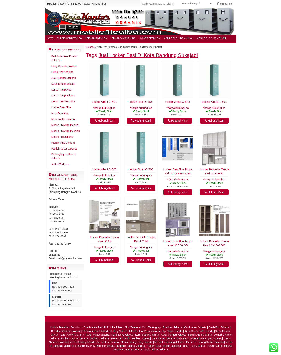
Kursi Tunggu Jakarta (173, 334)
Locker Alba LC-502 (141, 101)
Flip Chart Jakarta (172, 331)
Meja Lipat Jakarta (211, 338)
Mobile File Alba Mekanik (212, 38)
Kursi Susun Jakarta (147, 334)
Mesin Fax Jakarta (108, 342)
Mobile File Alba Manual (178, 38)
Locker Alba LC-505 (104, 169)
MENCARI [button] (224, 3)
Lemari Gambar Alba (122, 38)
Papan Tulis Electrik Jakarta (163, 345)
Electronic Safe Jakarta (96, 331)
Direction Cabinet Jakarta (66, 331)
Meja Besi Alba (60, 113)
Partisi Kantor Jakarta (64, 148)
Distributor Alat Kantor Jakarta (64, 58)
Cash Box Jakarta (218, 327)
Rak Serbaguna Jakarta (128, 349)
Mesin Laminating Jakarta (169, 342)
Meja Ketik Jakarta (187, 338)
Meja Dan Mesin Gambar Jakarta (130, 338)
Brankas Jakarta (172, 327)
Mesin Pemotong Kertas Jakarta (205, 342)
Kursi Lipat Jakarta (122, 334)
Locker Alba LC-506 (141, 169)
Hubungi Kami (104, 120)
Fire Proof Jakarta (149, 331)
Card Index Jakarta (195, 327)
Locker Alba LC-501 (104, 101)
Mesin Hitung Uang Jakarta (136, 342)
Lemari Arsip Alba (96, 38)
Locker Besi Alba (149, 38)
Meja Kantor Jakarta (63, 119)
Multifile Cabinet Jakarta (131, 345)
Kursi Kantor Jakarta (63, 83)
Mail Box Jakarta (99, 338)
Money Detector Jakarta (101, 345)
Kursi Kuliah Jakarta (97, 334)
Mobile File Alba (59, 327)
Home (50, 38)
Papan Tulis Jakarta (63, 142)
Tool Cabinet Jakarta (156, 349)
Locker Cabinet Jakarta (74, 338)
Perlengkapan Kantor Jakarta (63, 156)
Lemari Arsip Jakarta (63, 95)
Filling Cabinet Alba (69, 38)
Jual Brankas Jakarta (63, 77)
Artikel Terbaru (60, 164)
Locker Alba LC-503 (177, 101)
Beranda (90, 47)
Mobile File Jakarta (62, 136)
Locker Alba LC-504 (214, 101)
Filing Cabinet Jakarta (64, 66)
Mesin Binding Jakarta (82, 342)
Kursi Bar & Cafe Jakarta (199, 331)
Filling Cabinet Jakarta (124, 331)
